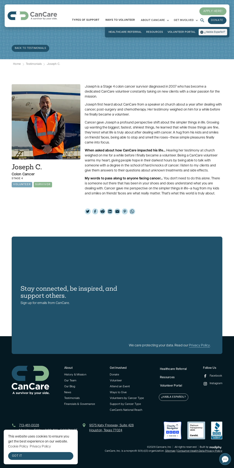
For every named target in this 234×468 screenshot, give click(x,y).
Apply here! (213, 11)
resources (154, 32)
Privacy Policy (199, 345)
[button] (154, 20)
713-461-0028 (29, 425)
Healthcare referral (125, 32)
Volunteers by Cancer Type (127, 398)
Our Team (70, 380)
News (67, 392)
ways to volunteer (120, 20)
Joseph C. (53, 64)
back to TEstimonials (30, 48)
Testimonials (34, 64)
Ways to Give (118, 392)
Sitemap (170, 451)
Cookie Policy (18, 446)
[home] (32, 15)
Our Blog (69, 386)
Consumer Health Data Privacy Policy (199, 451)
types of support (85, 20)
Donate (114, 374)
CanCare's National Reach (126, 410)
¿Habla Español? (173, 397)
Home (17, 64)
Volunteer (116, 380)
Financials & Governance (79, 404)
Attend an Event (120, 386)
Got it (17, 455)
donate (217, 20)
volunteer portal (182, 32)
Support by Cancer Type (125, 404)
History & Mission (75, 374)
